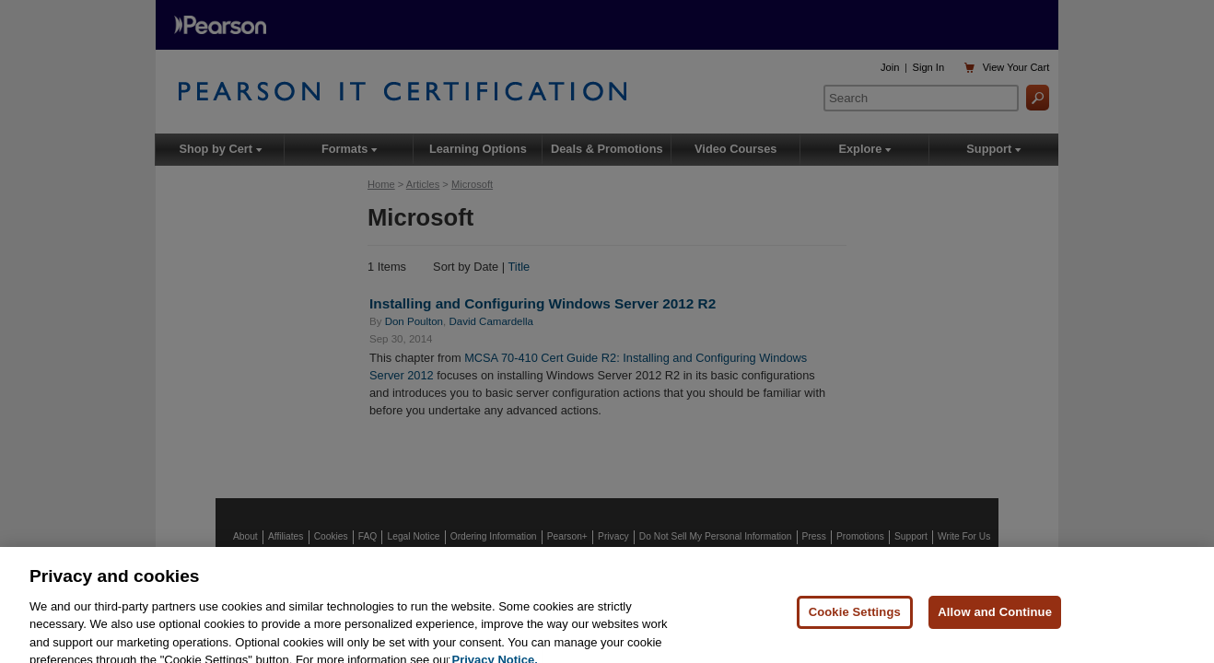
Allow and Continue (995, 620)
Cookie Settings (855, 620)
